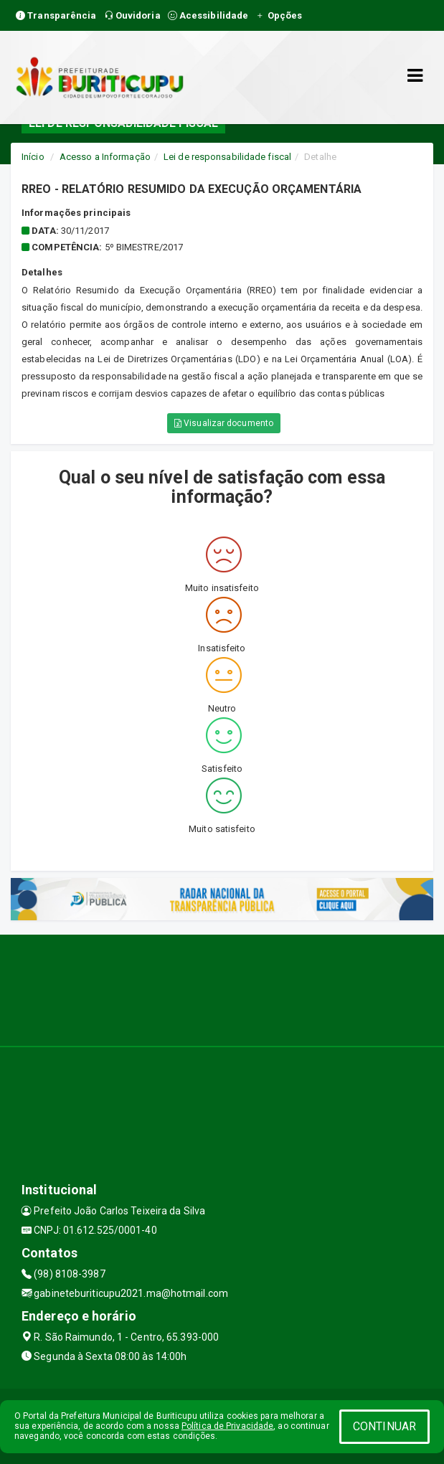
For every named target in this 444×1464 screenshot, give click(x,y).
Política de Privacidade (227, 1426)
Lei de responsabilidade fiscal (227, 156)
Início (33, 156)
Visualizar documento (223, 423)
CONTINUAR (384, 1426)
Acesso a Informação (105, 156)
